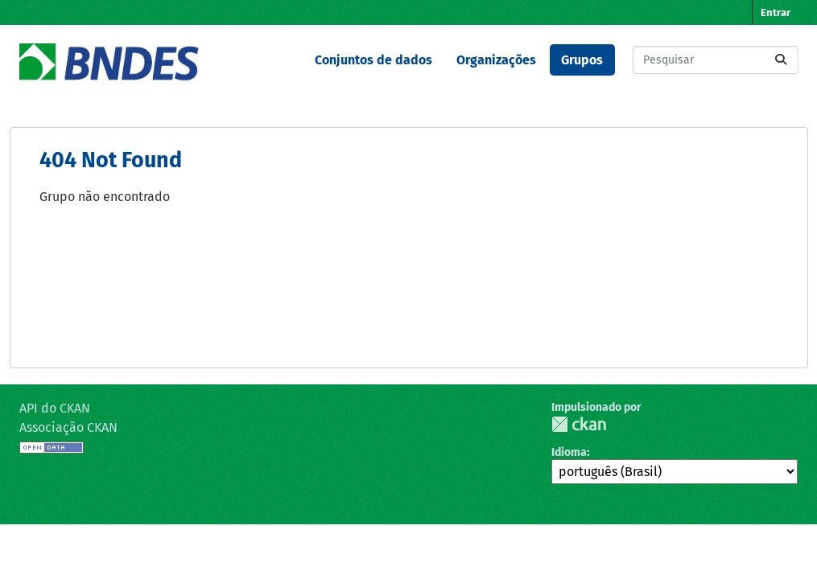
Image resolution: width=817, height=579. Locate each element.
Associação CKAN (68, 427)
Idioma (569, 452)
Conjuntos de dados (373, 60)
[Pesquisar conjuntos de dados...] (715, 60)
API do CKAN (54, 408)
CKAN (578, 424)
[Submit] (781, 60)
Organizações (496, 60)
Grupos (582, 60)
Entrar (775, 12)
